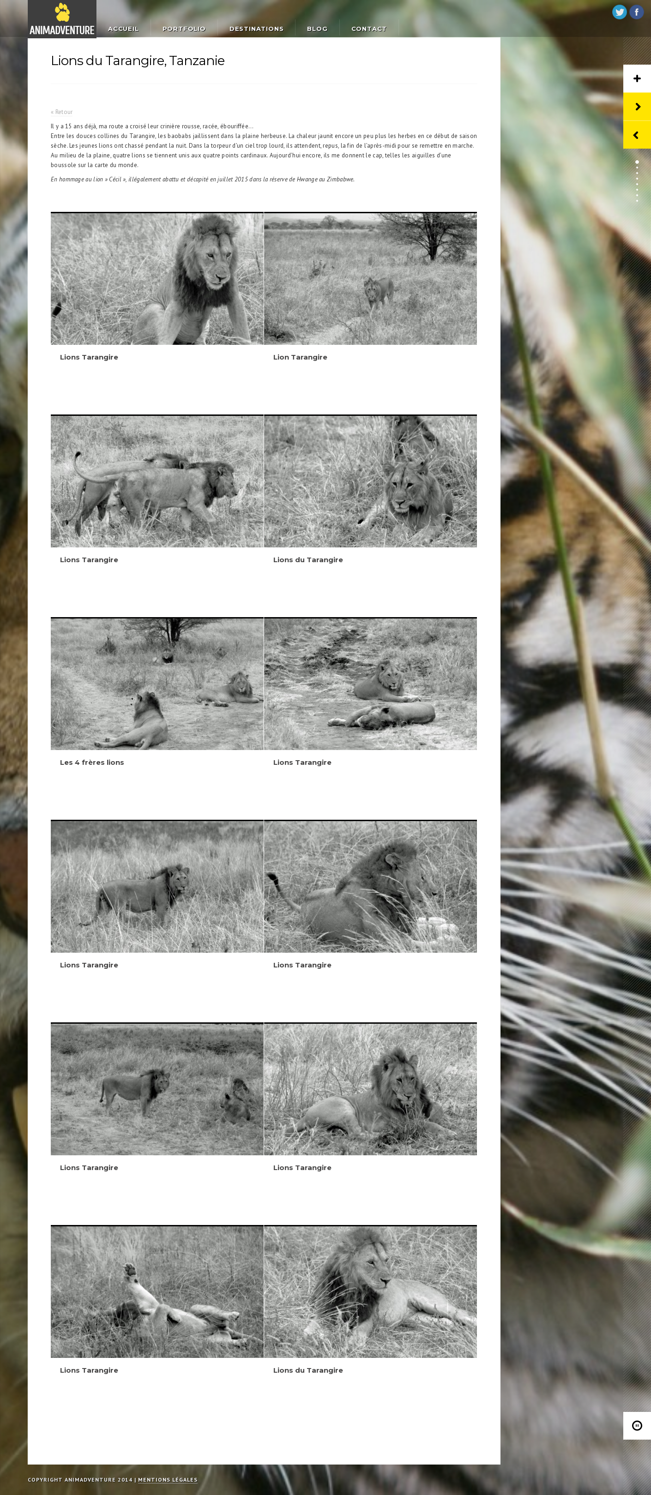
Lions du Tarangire (308, 559)
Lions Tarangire (89, 357)
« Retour (61, 112)
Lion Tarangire (300, 357)
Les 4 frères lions (92, 762)
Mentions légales (168, 1479)
